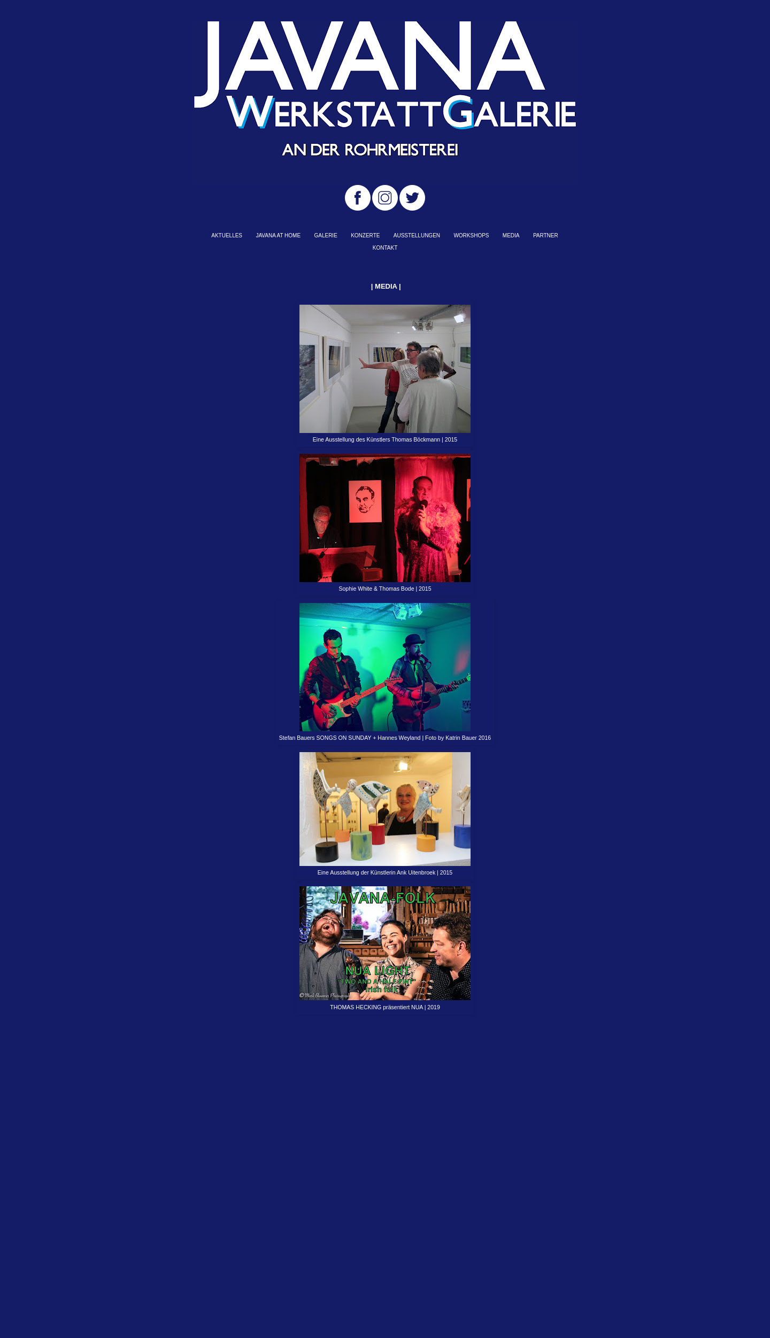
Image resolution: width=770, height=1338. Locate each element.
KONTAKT (385, 248)
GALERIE (325, 235)
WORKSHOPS (471, 235)
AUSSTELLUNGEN (417, 235)
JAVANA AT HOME (278, 235)
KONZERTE (365, 235)
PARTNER (545, 235)
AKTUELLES (226, 235)
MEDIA (511, 235)
